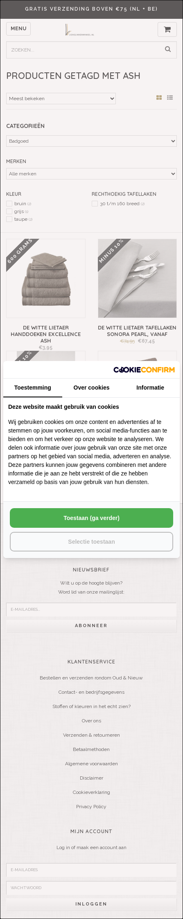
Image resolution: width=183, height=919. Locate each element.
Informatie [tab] (150, 387)
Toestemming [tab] (32, 387)
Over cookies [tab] (92, 387)
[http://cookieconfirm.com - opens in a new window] (144, 369)
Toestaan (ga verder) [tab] (91, 518)
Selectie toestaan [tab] (91, 541)
